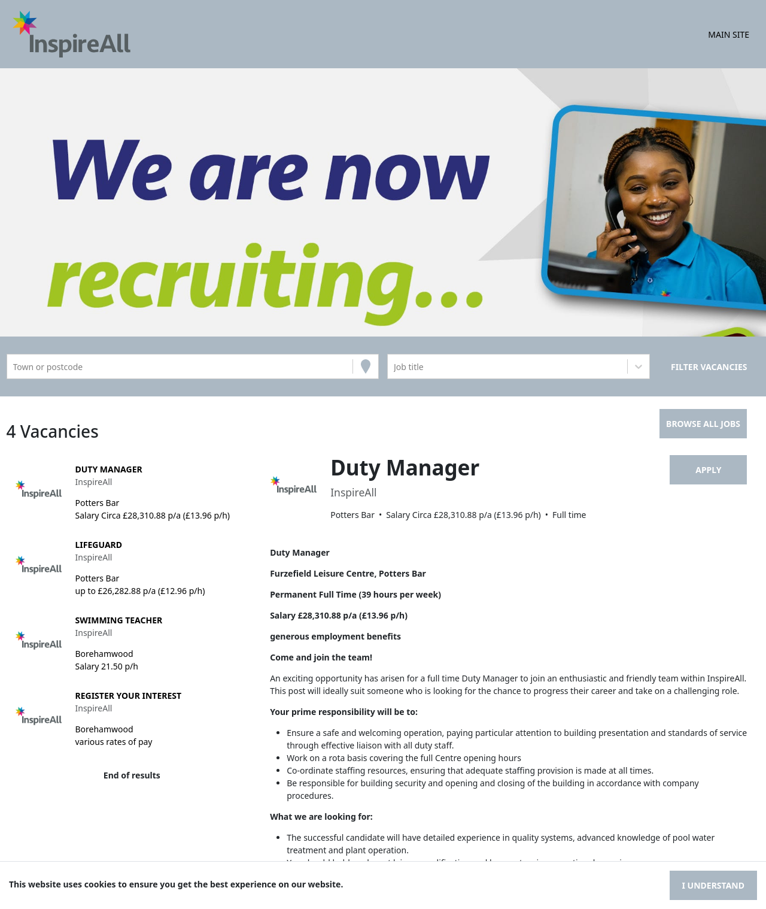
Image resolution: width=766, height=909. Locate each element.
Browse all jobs (703, 423)
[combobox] (14, 366)
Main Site (728, 34)
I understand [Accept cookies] (713, 885)
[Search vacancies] (708, 366)
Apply (708, 469)
